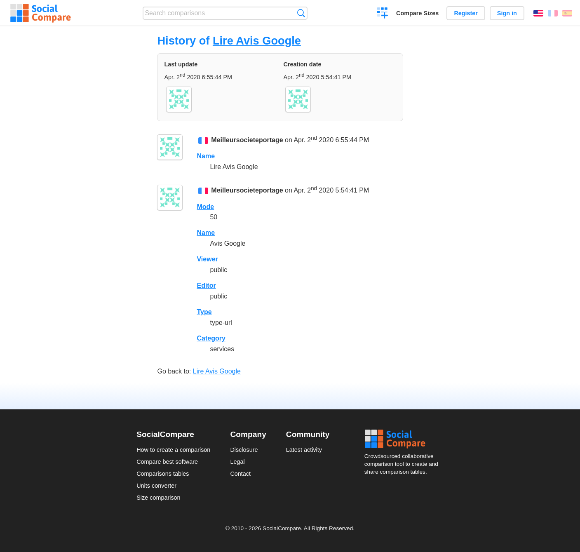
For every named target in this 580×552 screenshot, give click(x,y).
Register (466, 13)
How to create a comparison (173, 449)
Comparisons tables (162, 473)
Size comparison (158, 497)
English (538, 13)
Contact (240, 473)
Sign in (507, 13)
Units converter (156, 485)
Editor (206, 285)
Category (211, 338)
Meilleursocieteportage (247, 139)
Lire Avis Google (257, 40)
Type (204, 311)
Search (301, 13)
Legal (237, 461)
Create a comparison (382, 14)
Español (567, 13)
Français (553, 13)
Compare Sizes (417, 13)
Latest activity (304, 449)
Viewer (207, 259)
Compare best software (167, 461)
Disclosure (244, 449)
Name (206, 156)
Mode (205, 206)
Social (404, 439)
